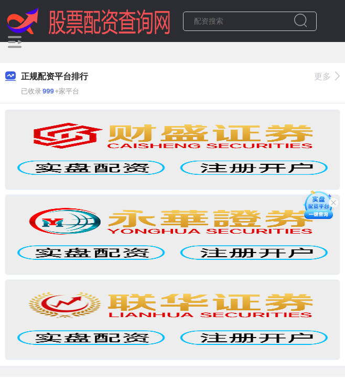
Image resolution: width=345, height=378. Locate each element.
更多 (327, 76)
